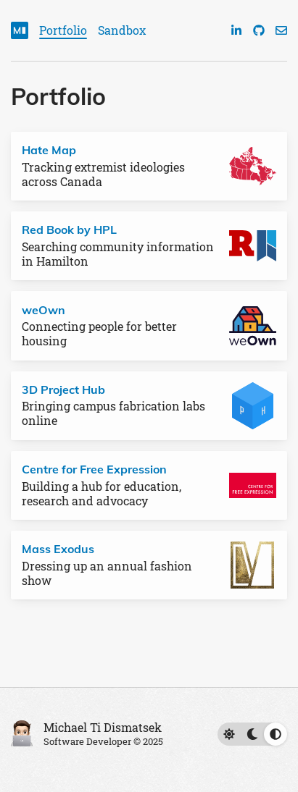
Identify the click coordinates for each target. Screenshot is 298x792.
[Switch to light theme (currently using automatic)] (252, 734)
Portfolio (63, 30)
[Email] (281, 30)
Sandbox (122, 30)
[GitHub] (259, 30)
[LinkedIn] (236, 30)
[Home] (19, 30)
